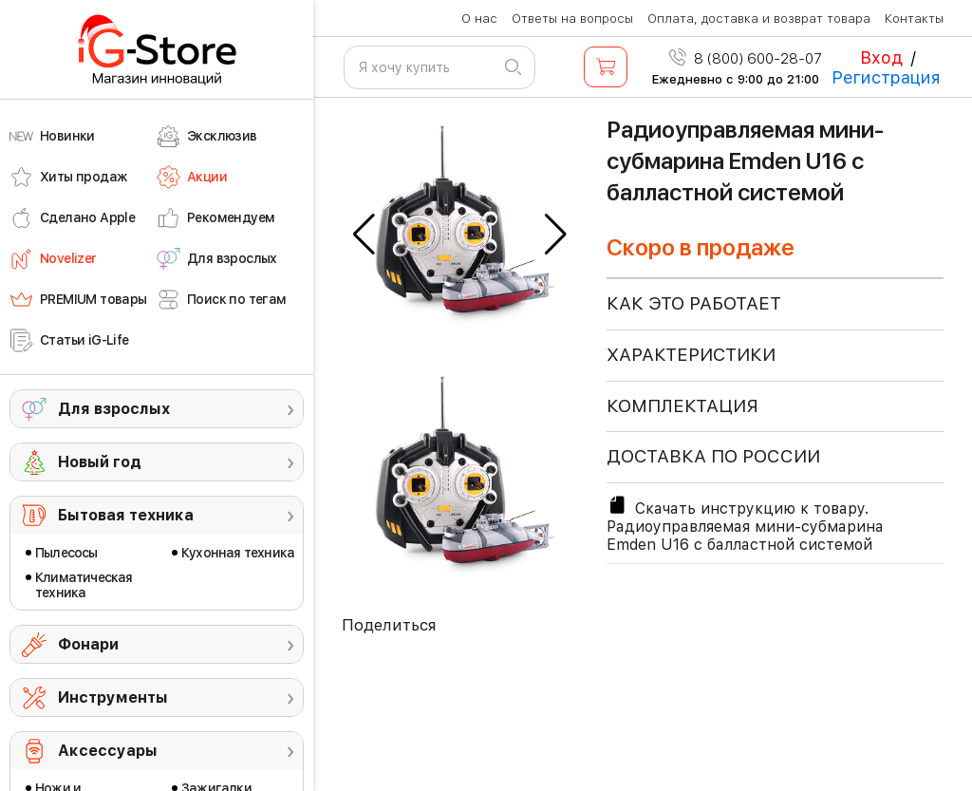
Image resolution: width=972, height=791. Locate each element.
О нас (479, 18)
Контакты (914, 18)
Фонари (88, 644)
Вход (881, 57)
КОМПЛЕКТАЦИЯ (682, 406)
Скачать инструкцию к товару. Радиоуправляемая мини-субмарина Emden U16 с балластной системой (745, 524)
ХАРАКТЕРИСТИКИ (691, 355)
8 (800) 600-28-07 (745, 58)
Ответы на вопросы (572, 18)
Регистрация (886, 77)
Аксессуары (108, 751)
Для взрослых (114, 409)
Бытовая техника (126, 515)
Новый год (99, 462)
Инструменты (113, 697)
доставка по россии (713, 456)
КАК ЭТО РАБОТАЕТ (694, 303)
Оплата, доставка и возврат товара (758, 18)
